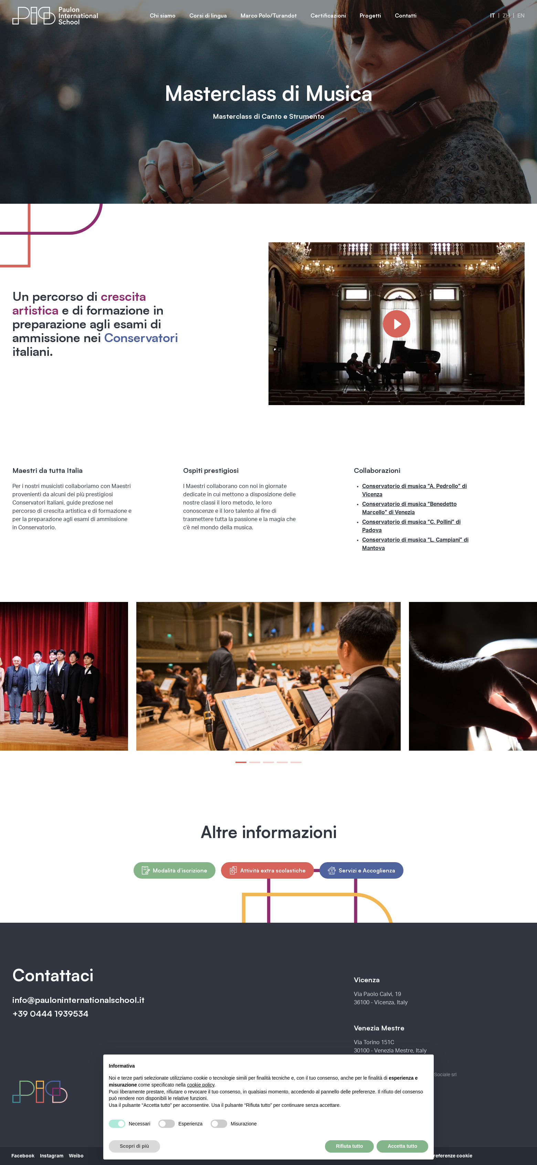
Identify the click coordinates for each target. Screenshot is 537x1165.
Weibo (76, 1156)
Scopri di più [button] (134, 1146)
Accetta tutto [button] (402, 1146)
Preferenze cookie (451, 1156)
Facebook (22, 1156)
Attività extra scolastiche (267, 870)
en (521, 15)
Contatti (406, 15)
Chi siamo (163, 15)
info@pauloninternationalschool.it (78, 1000)
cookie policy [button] (200, 1085)
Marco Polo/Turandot (269, 15)
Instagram (51, 1156)
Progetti (370, 15)
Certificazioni (328, 15)
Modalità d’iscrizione (174, 870)
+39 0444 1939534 (50, 1013)
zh (506, 15)
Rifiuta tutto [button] (349, 1146)
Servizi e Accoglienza (361, 870)
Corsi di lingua (208, 15)
